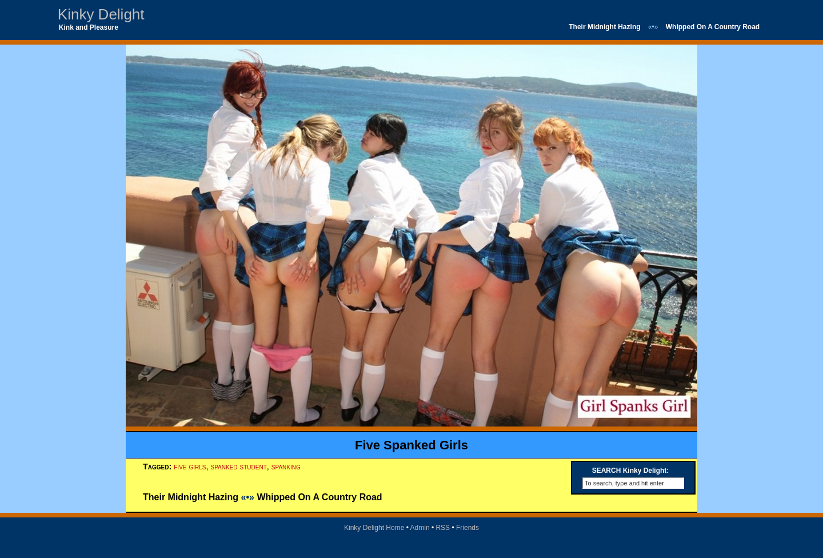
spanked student (239, 466)
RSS (443, 528)
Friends (467, 528)
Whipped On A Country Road (713, 27)
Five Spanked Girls (411, 445)
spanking (286, 466)
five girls (190, 466)
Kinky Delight (101, 14)
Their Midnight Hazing (604, 27)
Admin (420, 528)
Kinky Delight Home (374, 528)
